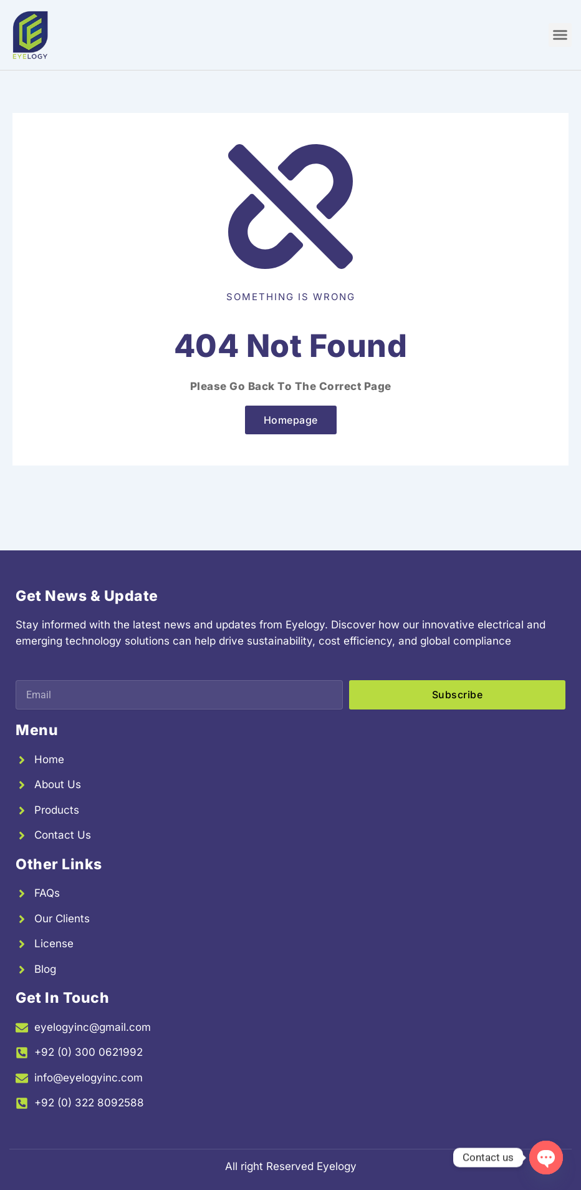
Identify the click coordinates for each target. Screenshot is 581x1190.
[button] (560, 35)
